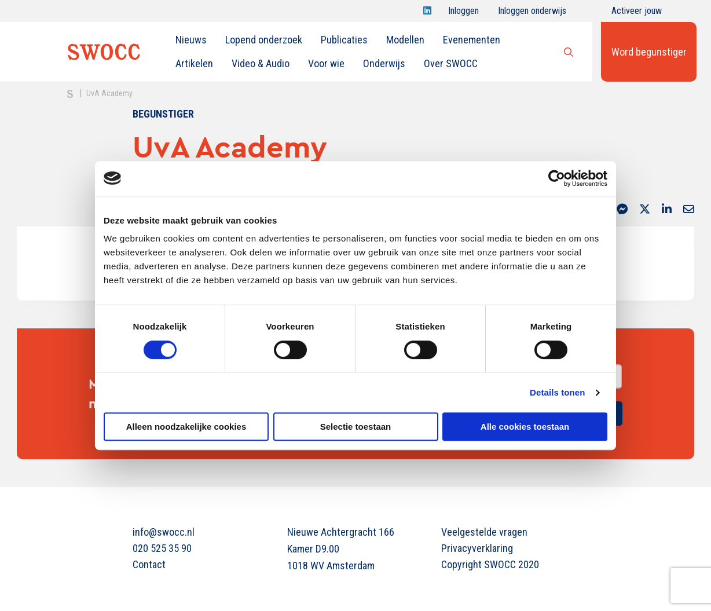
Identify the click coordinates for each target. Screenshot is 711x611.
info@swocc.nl (164, 532)
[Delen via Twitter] (644, 210)
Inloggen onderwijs (532, 13)
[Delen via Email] (688, 210)
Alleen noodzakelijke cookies (186, 426)
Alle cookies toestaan (525, 426)
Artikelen (194, 63)
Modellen (405, 40)
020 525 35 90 (162, 548)
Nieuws (191, 40)
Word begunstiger (649, 52)
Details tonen (557, 392)
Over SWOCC (451, 63)
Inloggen (463, 13)
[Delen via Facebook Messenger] (622, 210)
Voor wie (326, 63)
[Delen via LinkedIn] (667, 210)
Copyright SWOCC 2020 (490, 564)
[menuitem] (191, 40)
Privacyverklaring (477, 548)
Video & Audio (260, 63)
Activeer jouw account (636, 13)
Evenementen (471, 40)
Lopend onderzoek (263, 40)
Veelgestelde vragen (484, 532)
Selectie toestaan (355, 426)
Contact (149, 564)
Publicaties (344, 40)
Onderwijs (384, 63)
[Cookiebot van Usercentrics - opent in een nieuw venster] (556, 178)
